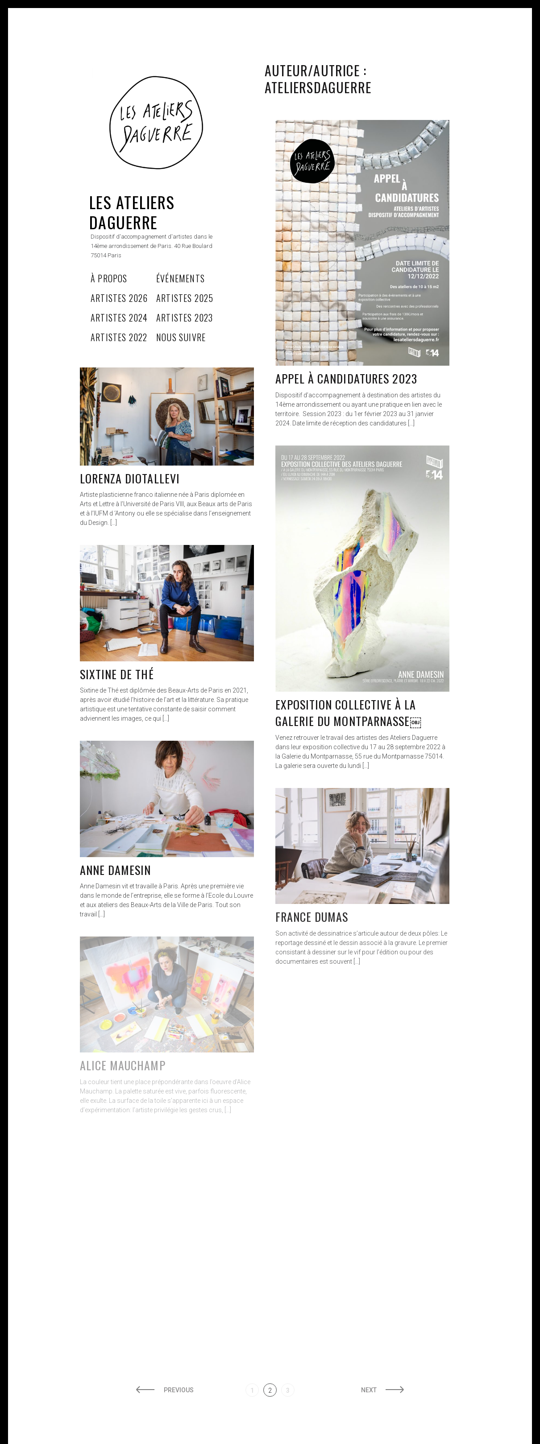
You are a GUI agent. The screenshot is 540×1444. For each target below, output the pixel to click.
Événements (180, 278)
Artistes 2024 (119, 317)
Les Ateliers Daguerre (131, 212)
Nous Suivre (181, 337)
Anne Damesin (115, 870)
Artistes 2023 (184, 317)
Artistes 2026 (119, 298)
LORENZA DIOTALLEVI (130, 478)
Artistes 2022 (119, 337)
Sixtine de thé (117, 674)
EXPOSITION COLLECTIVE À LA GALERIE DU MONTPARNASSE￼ (348, 713)
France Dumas (311, 916)
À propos (109, 278)
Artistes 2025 (185, 298)
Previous (179, 1390)
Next (369, 1390)
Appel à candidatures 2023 (346, 378)
